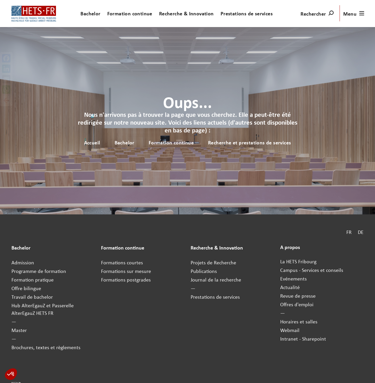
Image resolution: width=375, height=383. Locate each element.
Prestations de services (247, 13)
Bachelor (90, 13)
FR (349, 231)
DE (361, 231)
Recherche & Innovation (186, 13)
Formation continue (129, 13)
